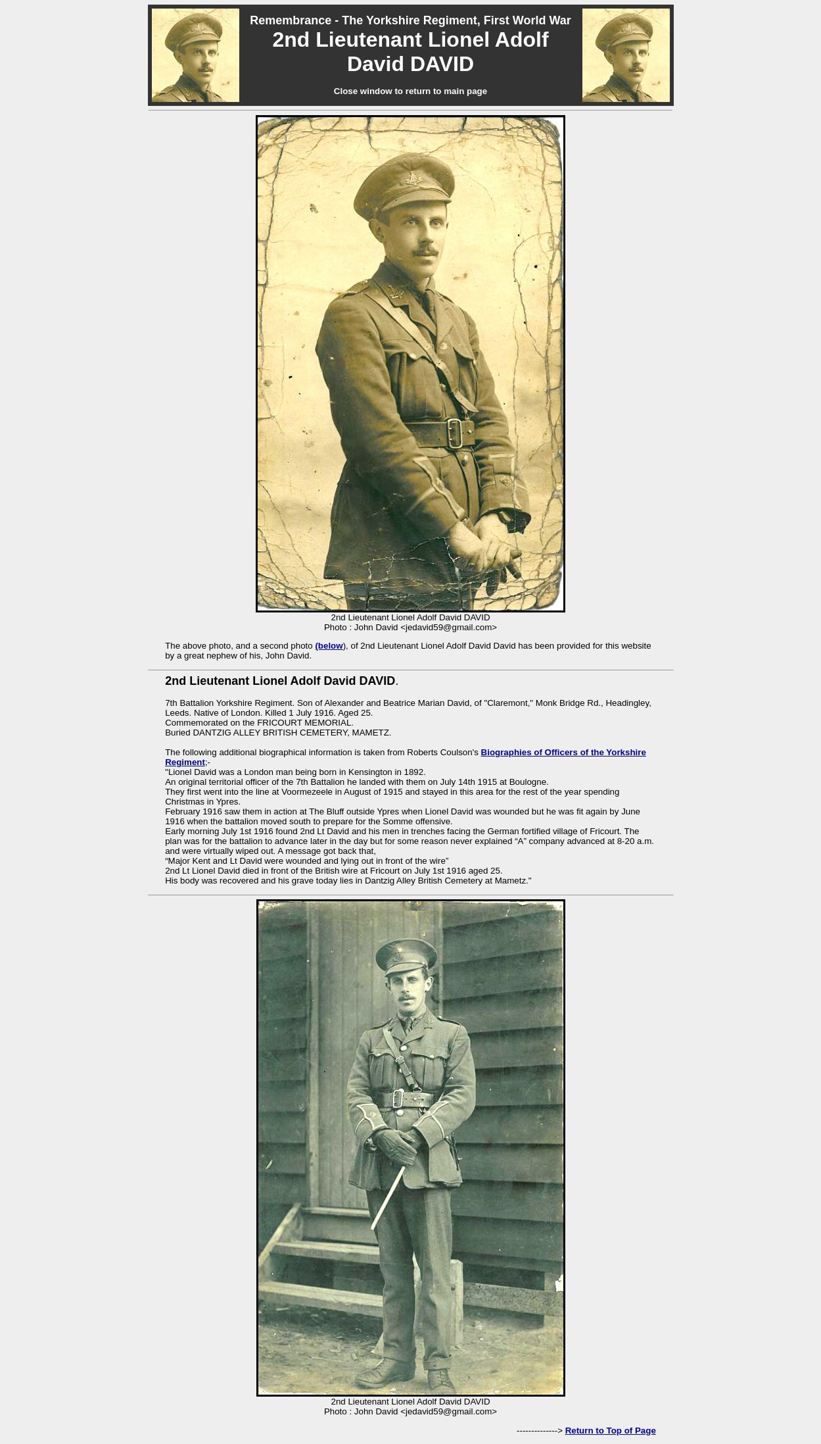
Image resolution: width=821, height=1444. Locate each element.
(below (328, 646)
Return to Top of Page (610, 1430)
